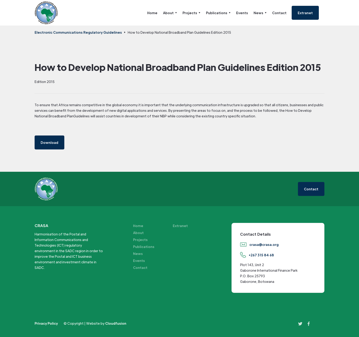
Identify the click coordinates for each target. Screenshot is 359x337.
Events (242, 13)
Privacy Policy (46, 323)
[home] (46, 12)
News (138, 253)
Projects (140, 240)
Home (152, 13)
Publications (143, 246)
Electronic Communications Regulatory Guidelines (78, 32)
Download (49, 142)
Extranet (180, 226)
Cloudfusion (115, 323)
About (138, 233)
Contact (279, 13)
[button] (170, 13)
